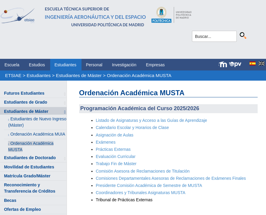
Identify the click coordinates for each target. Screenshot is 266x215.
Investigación (124, 64)
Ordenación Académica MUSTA (139, 75)
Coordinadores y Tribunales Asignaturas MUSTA (140, 192)
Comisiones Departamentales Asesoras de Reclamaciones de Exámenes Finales (171, 178)
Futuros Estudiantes (24, 93)
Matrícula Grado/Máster (27, 175)
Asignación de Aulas (115, 135)
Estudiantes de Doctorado (30, 157)
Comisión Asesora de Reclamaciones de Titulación (143, 171)
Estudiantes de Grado (25, 102)
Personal (94, 64)
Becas (10, 200)
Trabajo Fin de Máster (116, 163)
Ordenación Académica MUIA (37, 134)
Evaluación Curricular (116, 156)
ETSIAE (13, 75)
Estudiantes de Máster (79, 75)
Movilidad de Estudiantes (29, 167)
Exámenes (106, 142)
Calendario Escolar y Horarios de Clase (132, 127)
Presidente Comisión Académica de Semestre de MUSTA (149, 185)
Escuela (11, 64)
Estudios (37, 64)
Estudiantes (65, 64)
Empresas (155, 64)
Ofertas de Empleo (22, 209)
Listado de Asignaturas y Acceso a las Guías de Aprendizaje (151, 120)
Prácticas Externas (113, 149)
